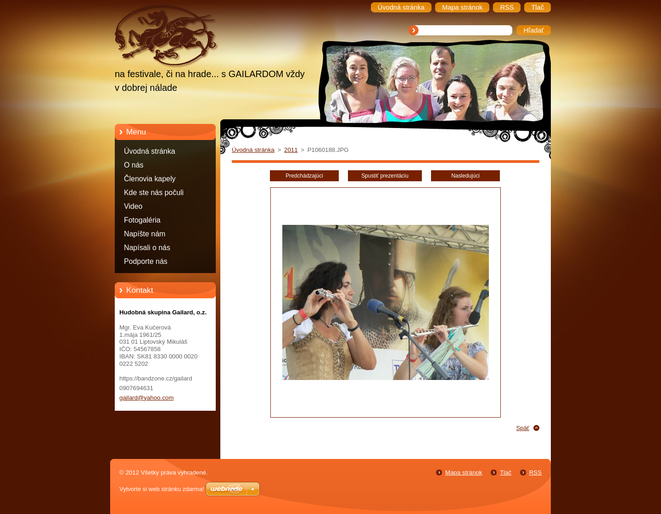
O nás (133, 165)
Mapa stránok (463, 472)
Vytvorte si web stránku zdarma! (161, 489)
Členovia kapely (149, 179)
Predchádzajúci (304, 176)
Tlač (505, 472)
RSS (535, 472)
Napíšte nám (144, 234)
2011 (291, 149)
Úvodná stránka (149, 151)
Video (133, 206)
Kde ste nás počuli (154, 192)
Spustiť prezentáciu (385, 176)
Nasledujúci (465, 176)
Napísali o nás (147, 247)
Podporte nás (146, 261)
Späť (522, 428)
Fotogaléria (142, 220)
